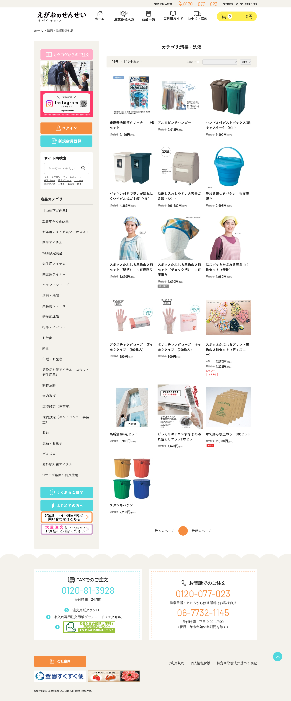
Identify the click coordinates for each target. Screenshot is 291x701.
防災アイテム (52, 242)
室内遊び (49, 395)
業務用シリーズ (54, 305)
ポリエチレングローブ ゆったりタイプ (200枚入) (179, 347)
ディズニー (50, 453)
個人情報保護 (200, 663)
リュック (78, 180)
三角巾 (61, 184)
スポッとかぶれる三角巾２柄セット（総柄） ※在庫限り (131, 267)
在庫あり (191, 61)
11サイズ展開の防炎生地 (60, 474)
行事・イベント (54, 327)
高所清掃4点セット (123, 434)
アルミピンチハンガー (174, 122)
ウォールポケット (72, 177)
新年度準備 (50, 316)
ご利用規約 (176, 663)
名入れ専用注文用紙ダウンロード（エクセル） (89, 617)
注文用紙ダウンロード (89, 610)
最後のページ (202, 531)
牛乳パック (49, 180)
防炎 (79, 184)
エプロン (55, 177)
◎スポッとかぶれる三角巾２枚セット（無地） (227, 267)
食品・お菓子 (52, 443)
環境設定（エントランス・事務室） (65, 419)
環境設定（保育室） (57, 406)
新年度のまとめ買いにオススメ (65, 231)
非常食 (71, 184)
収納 (45, 432)
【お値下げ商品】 (55, 210)
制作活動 (49, 385)
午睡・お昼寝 (52, 358)
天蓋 (46, 177)
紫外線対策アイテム (57, 464)
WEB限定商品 (52, 253)
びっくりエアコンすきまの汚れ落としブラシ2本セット (179, 436)
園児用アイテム (54, 274)
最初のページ (165, 531)
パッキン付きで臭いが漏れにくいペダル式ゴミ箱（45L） (131, 196)
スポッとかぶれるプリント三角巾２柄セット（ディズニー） (227, 349)
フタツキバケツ (121, 505)
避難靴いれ (49, 184)
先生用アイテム (54, 263)
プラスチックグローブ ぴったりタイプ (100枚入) (131, 347)
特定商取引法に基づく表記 (237, 663)
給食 (45, 348)
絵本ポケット (64, 180)
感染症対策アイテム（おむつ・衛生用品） (65, 372)
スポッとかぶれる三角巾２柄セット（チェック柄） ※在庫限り (179, 269)
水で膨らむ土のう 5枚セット (228, 434)
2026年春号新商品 (55, 221)
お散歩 (47, 337)
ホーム (38, 30)
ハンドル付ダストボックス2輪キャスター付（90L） (228, 125)
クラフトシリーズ (55, 284)
